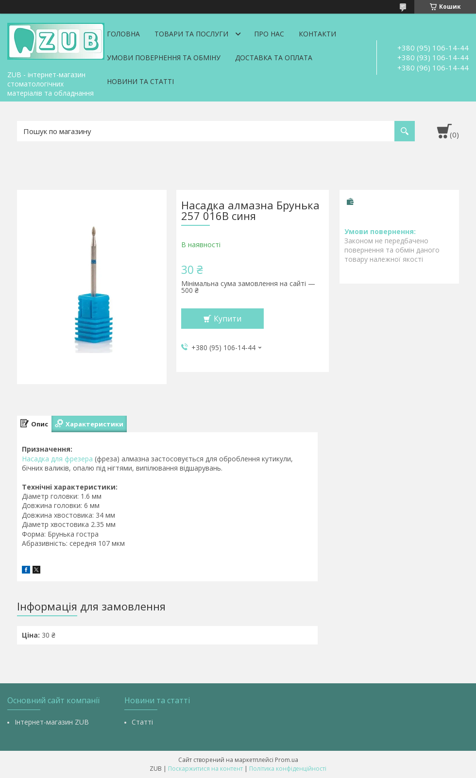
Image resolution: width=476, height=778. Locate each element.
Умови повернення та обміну (164, 57)
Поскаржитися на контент (205, 768)
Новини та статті (140, 81)
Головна (123, 33)
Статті (142, 722)
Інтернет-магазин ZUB (52, 722)
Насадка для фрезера (57, 458)
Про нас (269, 33)
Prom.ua (286, 760)
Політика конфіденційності (287, 768)
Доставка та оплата (273, 57)
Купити (227, 318)
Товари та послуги (191, 33)
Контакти (317, 33)
